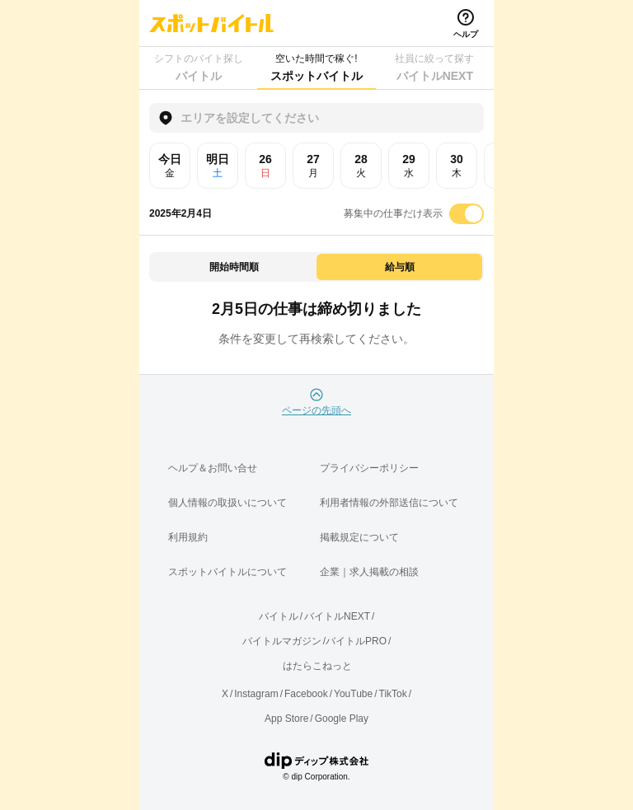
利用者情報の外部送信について (389, 502)
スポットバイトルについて (227, 572)
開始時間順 (234, 267)
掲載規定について (359, 537)
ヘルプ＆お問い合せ (212, 468)
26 (265, 165)
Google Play (341, 718)
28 (361, 165)
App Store (286, 718)
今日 (170, 165)
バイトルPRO (356, 641)
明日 (217, 165)
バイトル (278, 616)
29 (409, 165)
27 (313, 165)
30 (456, 165)
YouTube (353, 694)
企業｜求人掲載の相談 (369, 572)
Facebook (306, 694)
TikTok (393, 694)
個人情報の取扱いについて (227, 502)
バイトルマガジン (281, 641)
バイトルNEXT (337, 616)
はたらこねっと (317, 666)
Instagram (256, 694)
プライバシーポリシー (369, 468)
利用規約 (188, 537)
